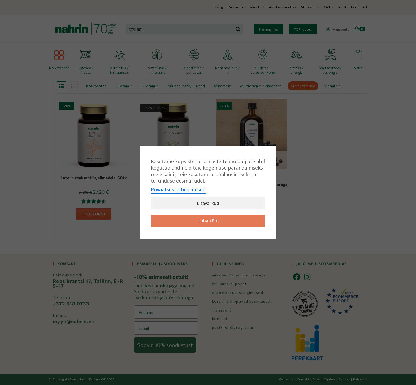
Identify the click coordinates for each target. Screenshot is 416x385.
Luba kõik (208, 221)
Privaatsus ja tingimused (178, 189)
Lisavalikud (208, 203)
